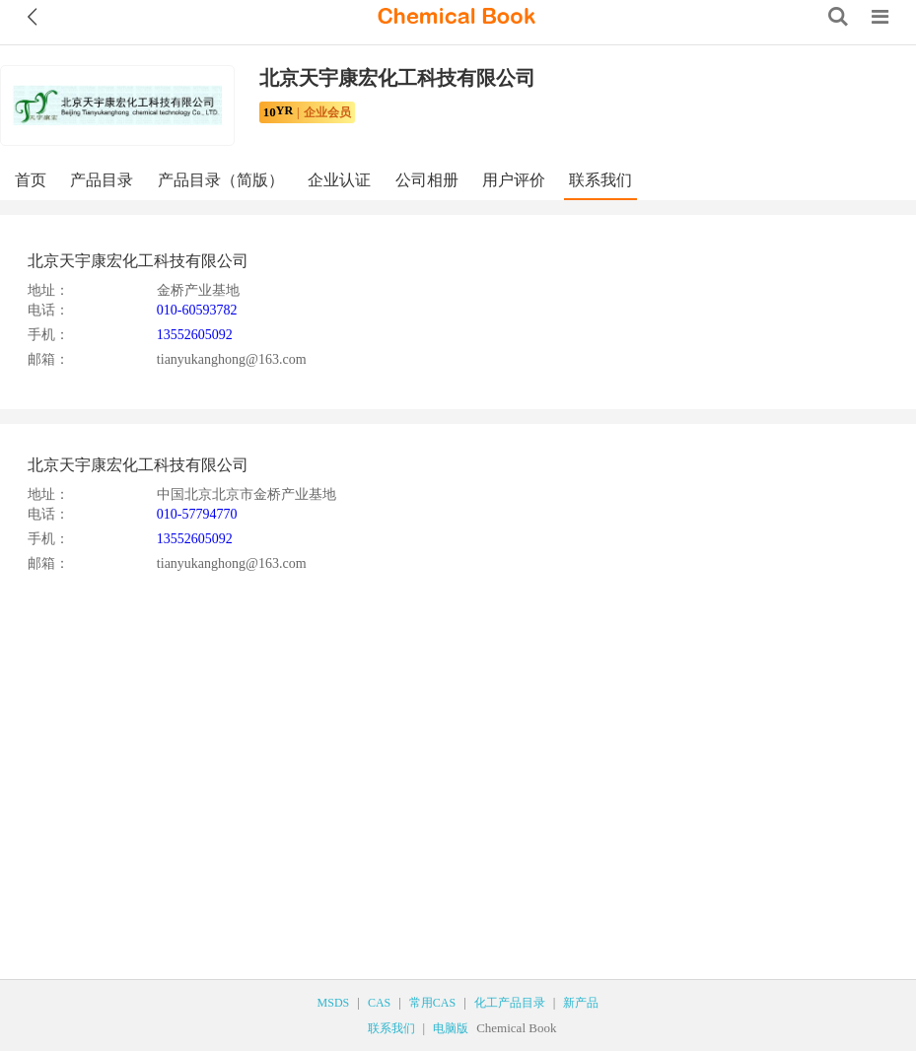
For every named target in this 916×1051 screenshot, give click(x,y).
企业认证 (339, 180)
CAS (379, 1003)
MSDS (333, 1003)
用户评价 (513, 180)
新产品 (581, 1003)
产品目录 (101, 180)
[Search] (838, 17)
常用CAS (432, 1003)
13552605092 (195, 334)
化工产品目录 (509, 1003)
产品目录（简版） (221, 180)
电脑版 (450, 1028)
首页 (30, 180)
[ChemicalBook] (456, 17)
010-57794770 (197, 514)
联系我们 (600, 180)
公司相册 (426, 180)
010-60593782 (197, 310)
